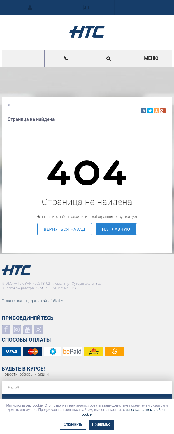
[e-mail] (87, 387)
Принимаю (101, 424)
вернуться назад (64, 229)
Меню (151, 58)
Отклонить (73, 424)
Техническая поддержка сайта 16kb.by (32, 301)
